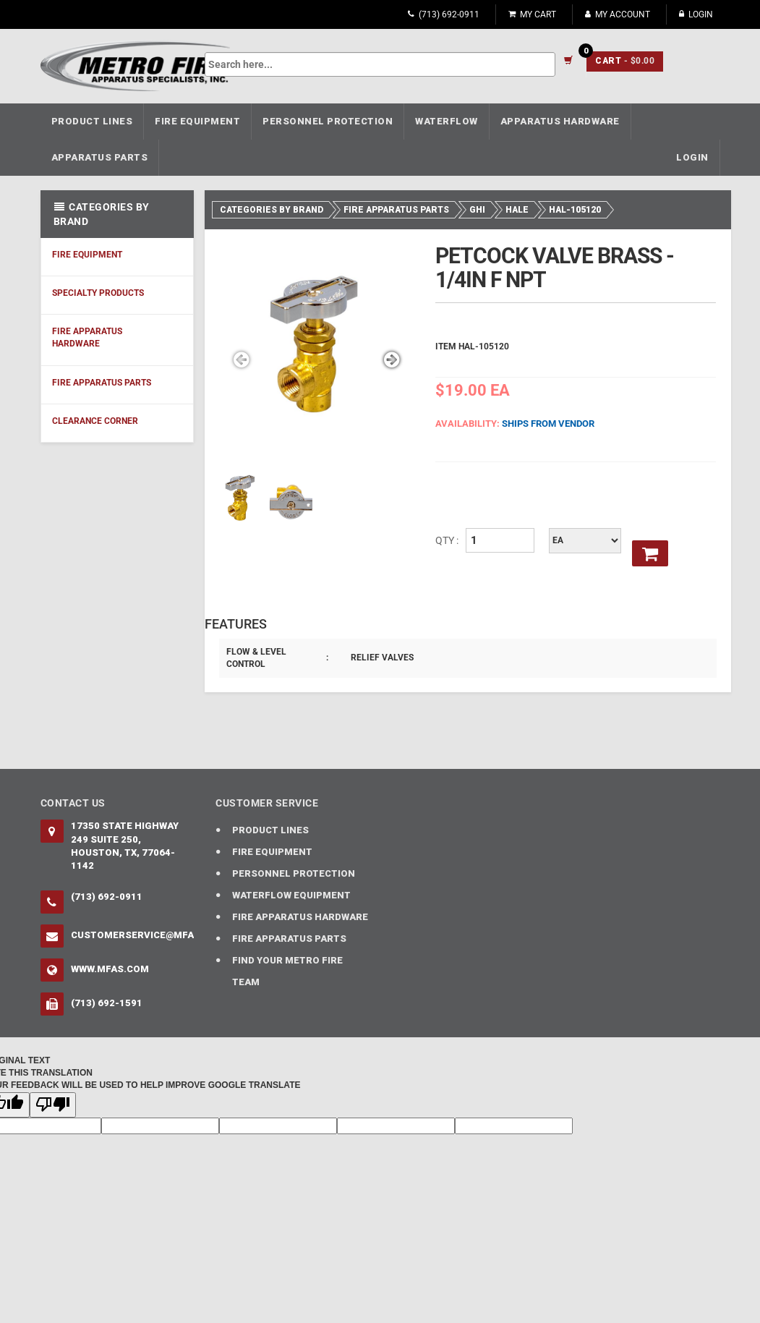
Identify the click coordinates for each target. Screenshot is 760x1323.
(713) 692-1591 (106, 1002)
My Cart (532, 14)
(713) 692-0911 (443, 14)
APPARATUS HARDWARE (560, 121)
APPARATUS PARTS (99, 157)
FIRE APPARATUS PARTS (101, 383)
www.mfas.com (110, 968)
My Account (617, 14)
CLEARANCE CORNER (95, 421)
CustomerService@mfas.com (133, 934)
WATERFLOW (446, 121)
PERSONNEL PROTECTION (327, 121)
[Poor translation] (53, 1105)
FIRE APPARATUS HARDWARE (87, 337)
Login (696, 14)
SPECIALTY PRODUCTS (98, 293)
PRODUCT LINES (92, 121)
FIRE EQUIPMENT (197, 121)
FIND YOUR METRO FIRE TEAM (287, 971)
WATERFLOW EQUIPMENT (291, 895)
